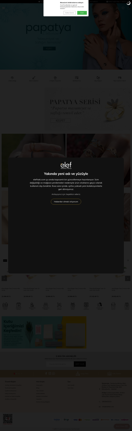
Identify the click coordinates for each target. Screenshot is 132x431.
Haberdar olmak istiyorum (66, 201)
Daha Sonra (69, 13)
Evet (82, 13)
